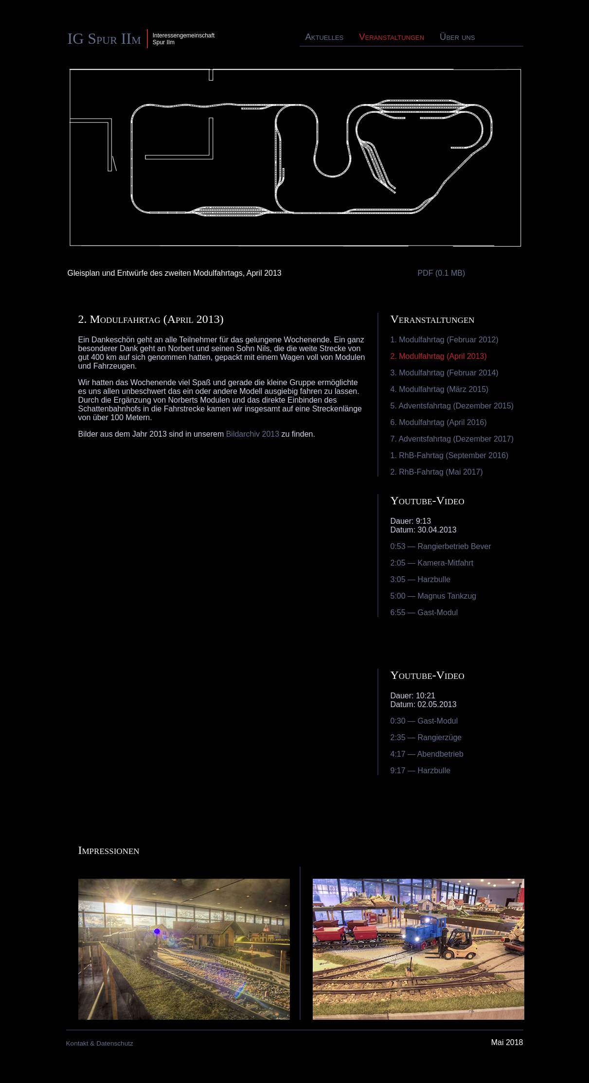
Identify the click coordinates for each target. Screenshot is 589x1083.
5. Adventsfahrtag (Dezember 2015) (452, 406)
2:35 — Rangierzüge (426, 737)
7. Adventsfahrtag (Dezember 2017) (452, 439)
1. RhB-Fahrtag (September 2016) (450, 455)
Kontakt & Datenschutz (99, 1043)
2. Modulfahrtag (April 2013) (439, 356)
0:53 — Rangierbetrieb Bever (441, 546)
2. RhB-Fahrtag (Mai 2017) (437, 472)
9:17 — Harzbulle (421, 770)
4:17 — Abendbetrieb (427, 754)
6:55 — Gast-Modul (424, 612)
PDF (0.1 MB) (441, 273)
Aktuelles (324, 37)
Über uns (457, 37)
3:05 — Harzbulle (421, 579)
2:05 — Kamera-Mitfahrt (432, 563)
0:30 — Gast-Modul (424, 721)
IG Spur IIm (104, 38)
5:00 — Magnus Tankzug (434, 596)
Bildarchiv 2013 (252, 434)
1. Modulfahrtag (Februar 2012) (445, 340)
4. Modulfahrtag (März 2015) (440, 389)
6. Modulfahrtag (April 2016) (439, 422)
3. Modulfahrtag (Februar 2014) (445, 373)
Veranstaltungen (391, 37)
